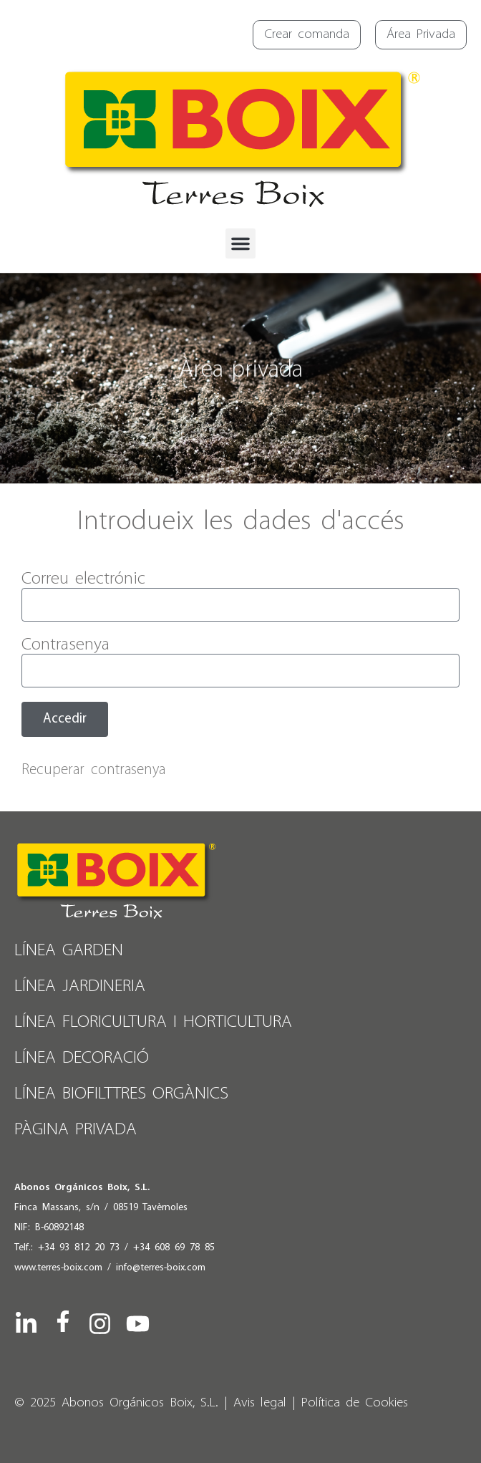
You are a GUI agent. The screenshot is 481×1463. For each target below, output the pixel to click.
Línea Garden (68, 951)
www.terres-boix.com (58, 1267)
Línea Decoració (81, 1058)
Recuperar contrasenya (93, 770)
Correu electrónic (83, 579)
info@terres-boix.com (160, 1267)
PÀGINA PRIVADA (75, 1130)
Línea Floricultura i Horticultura (153, 1022)
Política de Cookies (354, 1403)
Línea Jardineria (79, 986)
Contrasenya (65, 645)
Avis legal (259, 1403)
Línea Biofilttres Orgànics (121, 1094)
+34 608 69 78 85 (174, 1247)
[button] (240, 243)
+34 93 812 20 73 (79, 1247)
